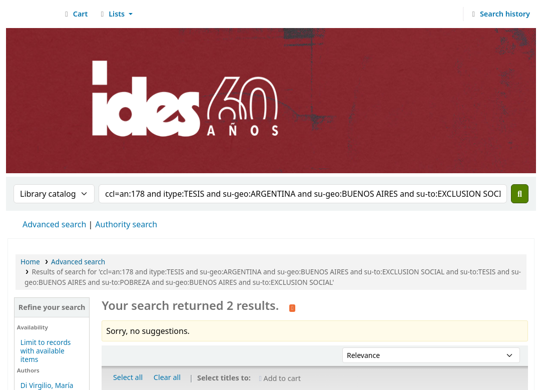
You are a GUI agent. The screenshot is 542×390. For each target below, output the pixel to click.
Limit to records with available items (46, 350)
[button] (75, 14)
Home (30, 261)
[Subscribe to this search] (292, 306)
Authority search (126, 224)
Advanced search (54, 224)
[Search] (519, 193)
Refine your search (52, 307)
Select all (128, 377)
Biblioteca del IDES (33, 14)
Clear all (167, 377)
